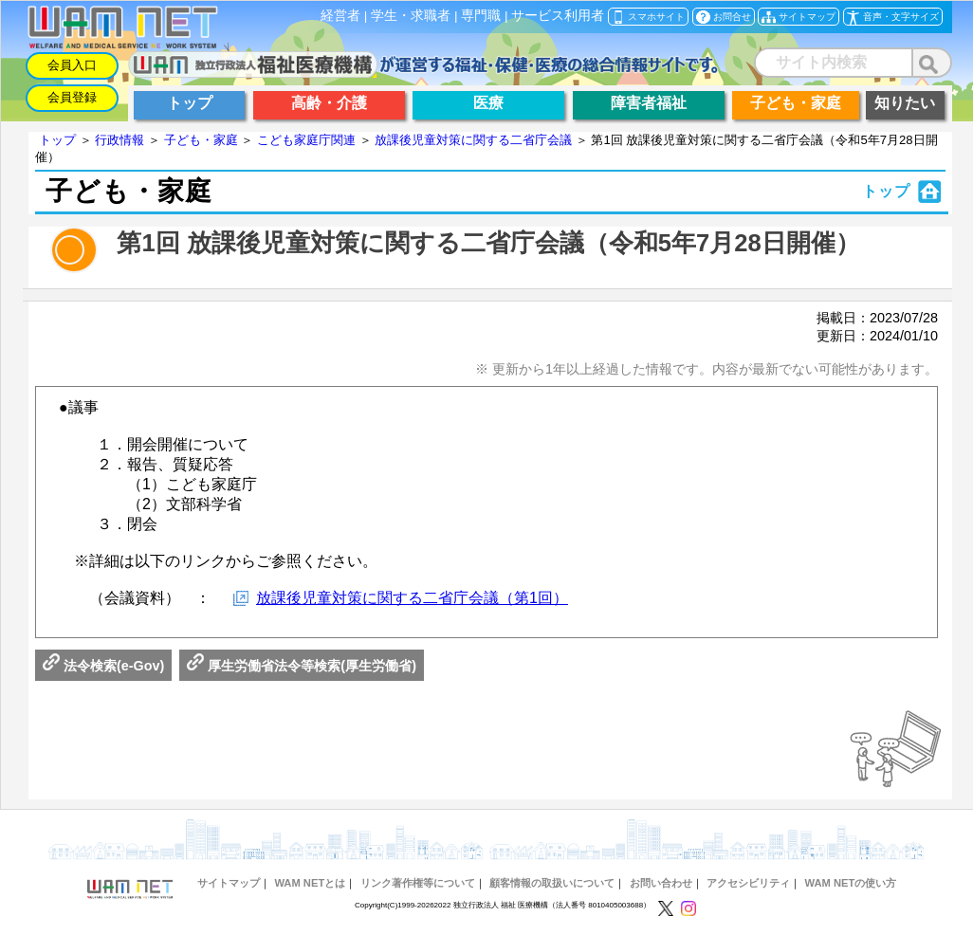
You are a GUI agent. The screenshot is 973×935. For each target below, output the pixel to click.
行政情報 (119, 140)
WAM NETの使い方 (851, 883)
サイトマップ (228, 883)
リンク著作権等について (417, 883)
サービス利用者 (557, 16)
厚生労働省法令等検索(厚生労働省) (301, 665)
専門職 (481, 16)
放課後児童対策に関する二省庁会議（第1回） (412, 598)
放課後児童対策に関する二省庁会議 (473, 140)
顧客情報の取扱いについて (552, 883)
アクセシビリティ (748, 883)
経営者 (340, 16)
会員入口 (72, 65)
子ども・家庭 (201, 140)
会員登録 (72, 97)
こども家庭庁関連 (306, 140)
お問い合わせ (661, 883)
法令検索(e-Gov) (103, 665)
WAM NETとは (309, 883)
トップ (57, 140)
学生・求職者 (410, 16)
